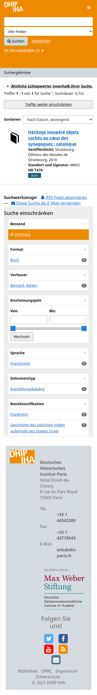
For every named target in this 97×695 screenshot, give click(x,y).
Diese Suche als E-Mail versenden (45, 203)
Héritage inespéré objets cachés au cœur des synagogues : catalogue (53, 138)
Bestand (17, 223)
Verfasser (18, 274)
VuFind (13, 7)
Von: (14, 310)
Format (16, 249)
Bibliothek (28, 671)
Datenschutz (48, 677)
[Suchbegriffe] (48, 21)
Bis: (53, 310)
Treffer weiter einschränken (48, 104)
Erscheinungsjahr (26, 300)
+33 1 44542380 (66, 517)
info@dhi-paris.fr (66, 553)
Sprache (17, 352)
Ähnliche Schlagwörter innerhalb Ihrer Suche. (49, 86)
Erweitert (41, 41)
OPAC (46, 671)
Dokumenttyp (22, 378)
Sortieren (12, 119)
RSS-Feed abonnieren (64, 197)
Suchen (15, 41)
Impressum (66, 671)
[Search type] (48, 31)
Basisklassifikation (27, 403)
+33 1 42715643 (66, 535)
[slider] (12, 328)
